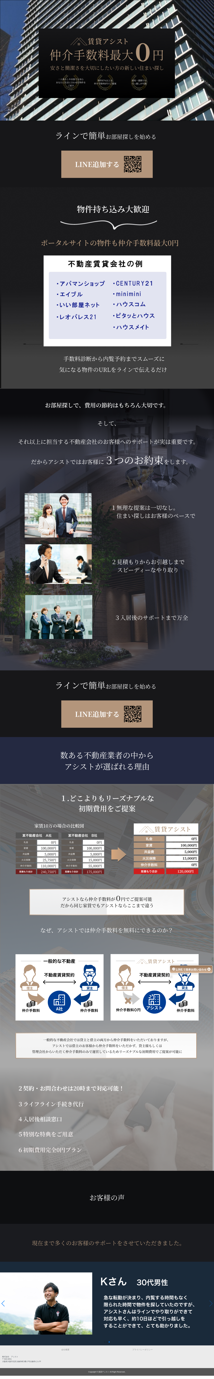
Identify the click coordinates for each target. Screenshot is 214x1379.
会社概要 (65, 1350)
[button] (3, 1303)
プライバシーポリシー (142, 1350)
